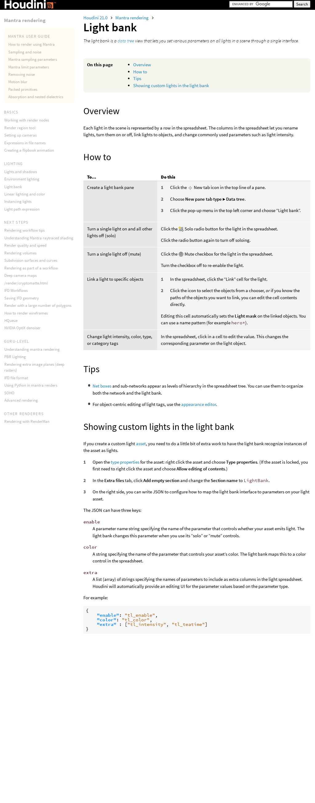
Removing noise (21, 74)
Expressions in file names (25, 142)
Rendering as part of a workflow (31, 268)
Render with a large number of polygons (37, 305)
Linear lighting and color (24, 194)
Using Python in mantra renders (30, 385)
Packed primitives (22, 89)
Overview (142, 65)
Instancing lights (17, 201)
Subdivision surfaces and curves (30, 260)
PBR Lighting (15, 356)
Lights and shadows (20, 171)
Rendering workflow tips (24, 230)
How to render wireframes (26, 313)
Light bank (13, 186)
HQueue (11, 320)
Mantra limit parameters (28, 67)
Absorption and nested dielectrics (35, 96)
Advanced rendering (21, 400)
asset (141, 443)
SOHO (9, 393)
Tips (137, 78)
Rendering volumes (20, 253)
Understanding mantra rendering (32, 349)
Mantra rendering (132, 18)
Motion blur (17, 81)
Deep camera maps (20, 275)
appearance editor (198, 404)
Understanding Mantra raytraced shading (38, 238)
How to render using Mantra (31, 44)
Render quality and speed (25, 245)
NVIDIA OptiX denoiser (22, 327)
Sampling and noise (24, 52)
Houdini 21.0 (95, 18)
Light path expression (22, 209)
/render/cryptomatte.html (26, 283)
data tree (126, 41)
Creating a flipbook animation (29, 150)
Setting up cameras (20, 135)
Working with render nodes (26, 120)
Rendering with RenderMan (27, 421)
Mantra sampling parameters (32, 59)
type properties (125, 462)
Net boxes (102, 386)
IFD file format (16, 377)
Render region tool (19, 127)
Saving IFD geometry (21, 298)
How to (140, 72)
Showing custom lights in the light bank (171, 85)
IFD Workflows (16, 290)
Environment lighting (21, 179)
